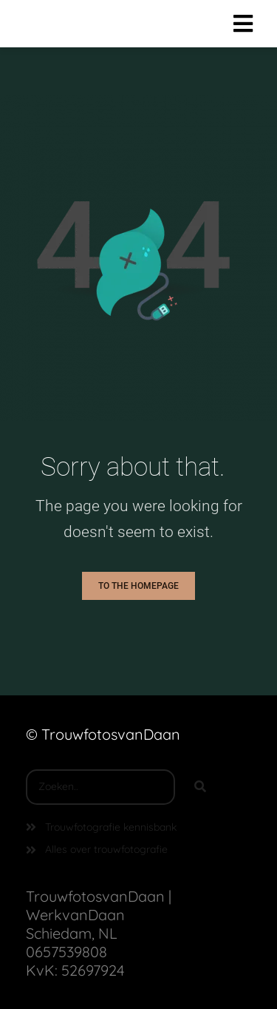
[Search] (200, 787)
